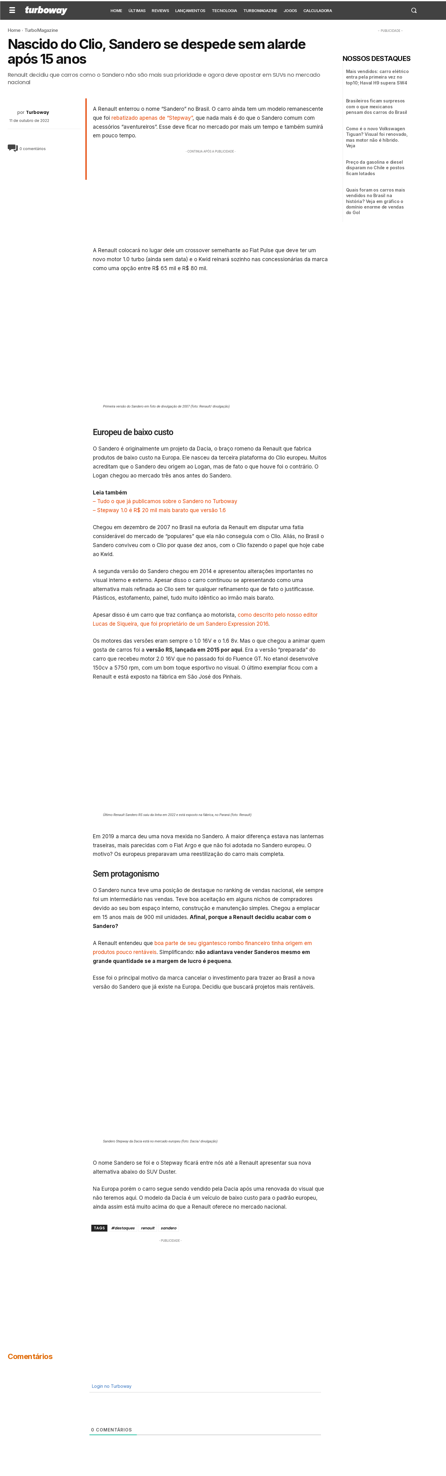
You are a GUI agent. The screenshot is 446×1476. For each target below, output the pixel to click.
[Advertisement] (211, 198)
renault (147, 1228)
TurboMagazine (41, 30)
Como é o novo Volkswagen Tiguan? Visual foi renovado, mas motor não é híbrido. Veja (377, 137)
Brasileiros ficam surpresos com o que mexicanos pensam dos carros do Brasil (376, 106)
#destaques (123, 1228)
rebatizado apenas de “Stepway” (152, 118)
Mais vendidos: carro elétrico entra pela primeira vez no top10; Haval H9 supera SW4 (377, 77)
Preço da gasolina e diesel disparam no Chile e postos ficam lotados (375, 167)
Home (14, 30)
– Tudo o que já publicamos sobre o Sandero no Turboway (165, 501)
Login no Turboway (111, 1386)
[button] (414, 10)
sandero (168, 1228)
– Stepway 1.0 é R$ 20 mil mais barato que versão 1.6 (159, 510)
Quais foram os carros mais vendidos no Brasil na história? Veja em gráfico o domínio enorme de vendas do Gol (375, 201)
